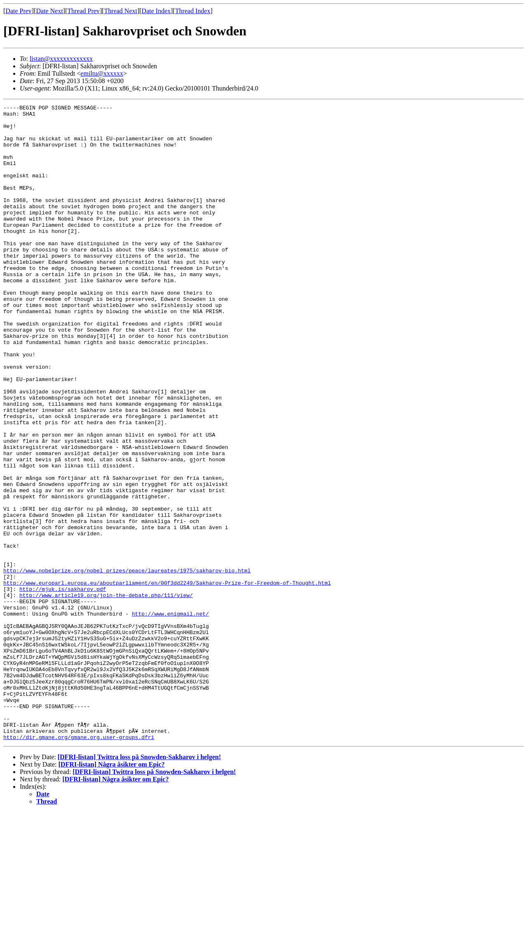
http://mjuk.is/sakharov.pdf (62, 686)
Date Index (156, 10)
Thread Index (192, 10)
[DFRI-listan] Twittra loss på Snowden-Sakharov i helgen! (139, 884)
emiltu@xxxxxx (102, 73)
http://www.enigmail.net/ (170, 716)
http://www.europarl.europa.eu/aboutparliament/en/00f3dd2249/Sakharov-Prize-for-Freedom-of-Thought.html (167, 679)
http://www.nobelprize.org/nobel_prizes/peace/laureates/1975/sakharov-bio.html (127, 664)
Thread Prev (83, 10)
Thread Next (120, 10)
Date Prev (18, 10)
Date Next (49, 10)
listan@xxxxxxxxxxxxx (61, 58)
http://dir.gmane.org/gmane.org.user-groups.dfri (78, 864)
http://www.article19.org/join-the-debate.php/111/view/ (106, 693)
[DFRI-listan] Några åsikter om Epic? (111, 891)
